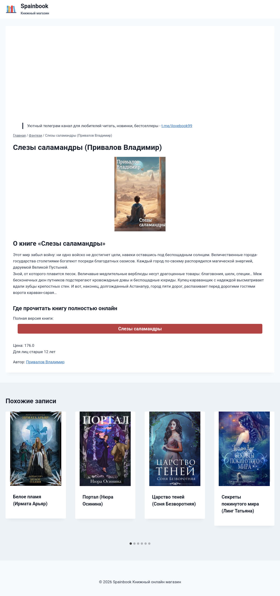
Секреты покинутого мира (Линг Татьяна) (240, 504)
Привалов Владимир (45, 362)
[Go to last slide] (14, 475)
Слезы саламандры (140, 329)
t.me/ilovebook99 (176, 125)
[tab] (131, 543)
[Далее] (266, 475)
